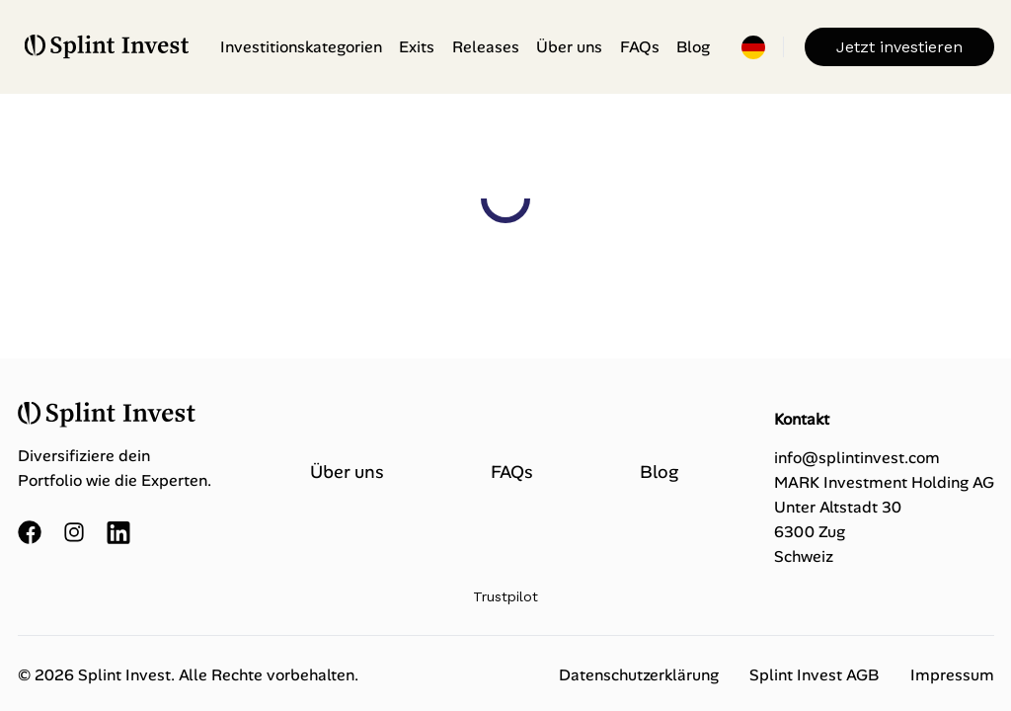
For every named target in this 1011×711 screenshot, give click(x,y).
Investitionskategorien (301, 47)
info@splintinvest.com (857, 457)
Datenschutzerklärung (639, 675)
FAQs (640, 47)
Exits (416, 47)
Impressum (952, 675)
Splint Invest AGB (814, 675)
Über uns (569, 47)
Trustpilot (505, 596)
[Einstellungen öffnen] (753, 47)
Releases (485, 47)
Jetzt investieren (899, 47)
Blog (693, 47)
